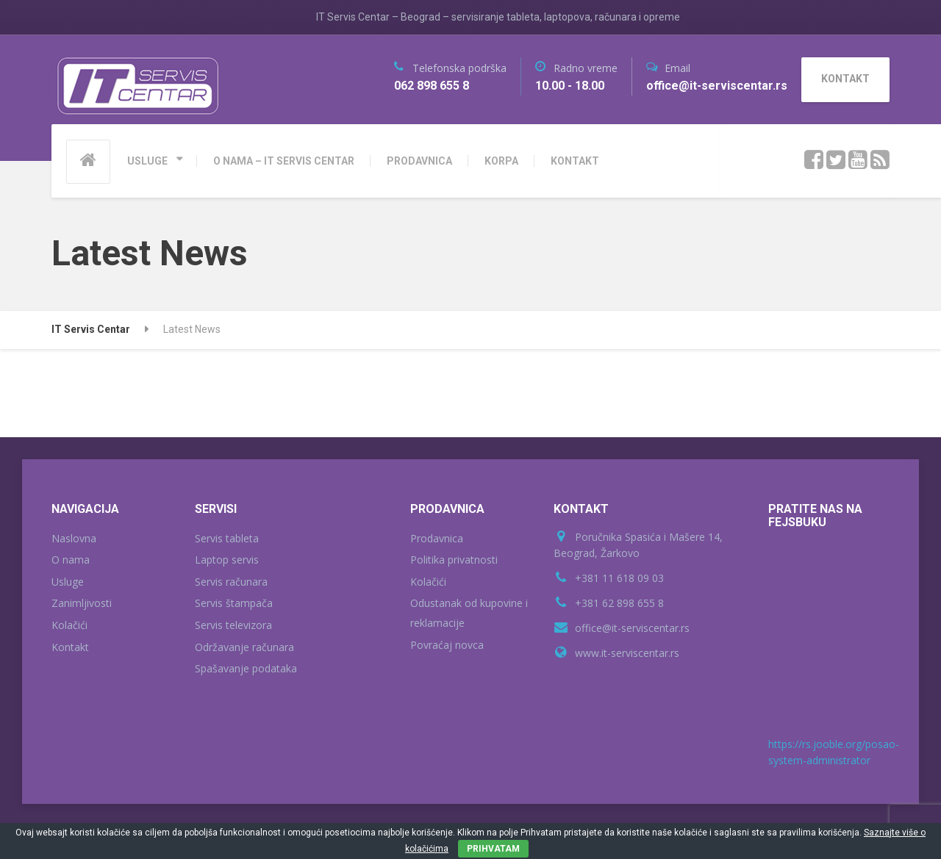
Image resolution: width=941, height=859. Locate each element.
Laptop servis (227, 560)
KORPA (501, 161)
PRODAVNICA (419, 161)
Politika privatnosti (454, 560)
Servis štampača (234, 603)
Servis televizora (233, 625)
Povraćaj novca (447, 645)
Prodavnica (436, 538)
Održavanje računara (244, 647)
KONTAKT (575, 161)
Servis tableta (227, 538)
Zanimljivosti (81, 603)
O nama (70, 560)
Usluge (67, 582)
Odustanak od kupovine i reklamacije (469, 613)
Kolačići (69, 625)
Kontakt (70, 647)
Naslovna (73, 538)
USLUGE (147, 161)
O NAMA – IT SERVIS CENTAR (283, 161)
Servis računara (231, 582)
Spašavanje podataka (246, 668)
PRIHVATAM (493, 849)
